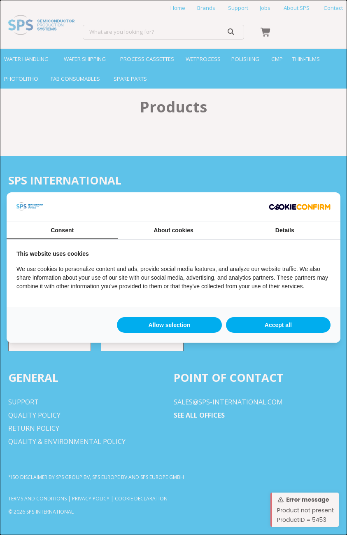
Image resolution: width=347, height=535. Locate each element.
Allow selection (170, 325)
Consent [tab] (62, 230)
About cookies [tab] (173, 230)
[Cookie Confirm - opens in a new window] (300, 207)
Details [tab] (284, 230)
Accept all (278, 325)
